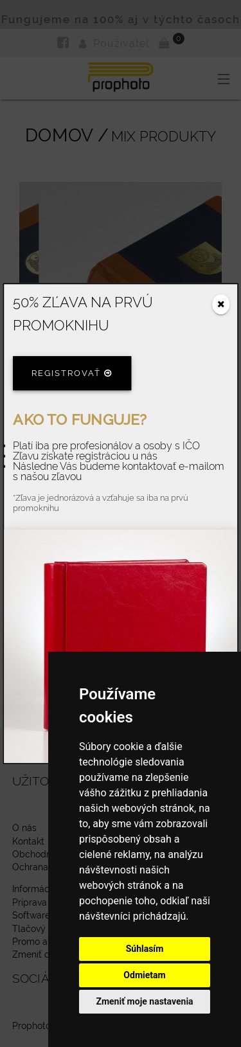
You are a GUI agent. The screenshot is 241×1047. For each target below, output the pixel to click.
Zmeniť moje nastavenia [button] (144, 1001)
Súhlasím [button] (145, 949)
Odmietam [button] (144, 975)
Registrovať (71, 374)
